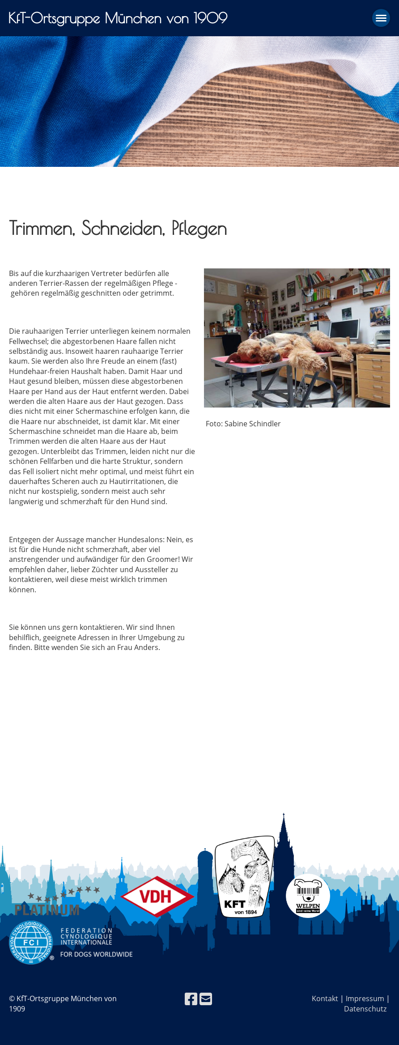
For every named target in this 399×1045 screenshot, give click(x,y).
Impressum (365, 998)
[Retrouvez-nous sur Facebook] (191, 998)
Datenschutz (365, 1009)
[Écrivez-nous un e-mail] (206, 998)
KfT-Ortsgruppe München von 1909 (117, 17)
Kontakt (325, 998)
